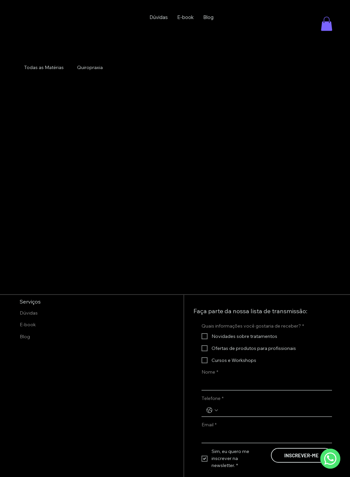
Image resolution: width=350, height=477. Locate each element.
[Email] (265, 437)
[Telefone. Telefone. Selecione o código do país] (212, 410)
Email (209, 425)
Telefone (213, 398)
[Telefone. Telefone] (273, 410)
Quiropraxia (90, 67)
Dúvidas (29, 313)
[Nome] (265, 384)
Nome (210, 372)
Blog (25, 337)
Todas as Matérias (44, 67)
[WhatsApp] (330, 459)
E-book (28, 325)
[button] (327, 24)
